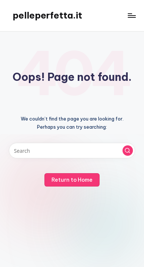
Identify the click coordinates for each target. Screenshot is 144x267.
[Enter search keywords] (72, 150)
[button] (128, 150)
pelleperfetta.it (47, 15)
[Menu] (131, 15)
